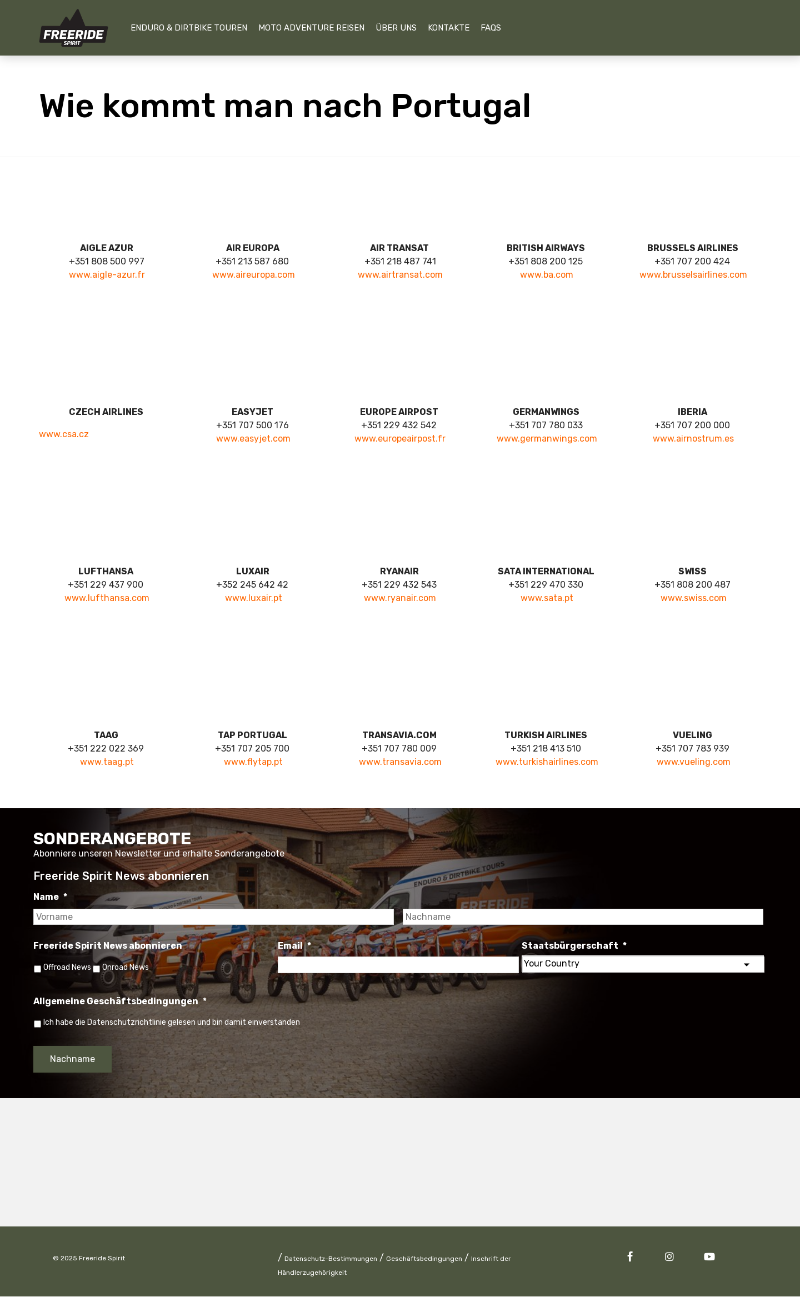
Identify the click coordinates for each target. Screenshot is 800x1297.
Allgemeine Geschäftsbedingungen (120, 1002)
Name (50, 897)
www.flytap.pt (253, 762)
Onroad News (129, 967)
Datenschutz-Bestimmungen (330, 1259)
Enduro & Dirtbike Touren (189, 28)
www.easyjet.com (253, 438)
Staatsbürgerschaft (574, 945)
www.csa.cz (64, 434)
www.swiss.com (694, 598)
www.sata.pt (547, 598)
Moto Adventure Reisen (311, 28)
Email (294, 945)
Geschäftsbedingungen (424, 1259)
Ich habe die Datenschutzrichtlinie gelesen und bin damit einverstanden (171, 1023)
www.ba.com (546, 274)
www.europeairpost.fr (400, 438)
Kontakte (448, 28)
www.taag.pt (107, 762)
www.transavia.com (400, 762)
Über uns (396, 28)
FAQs (491, 28)
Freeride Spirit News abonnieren (107, 945)
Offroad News (67, 967)
